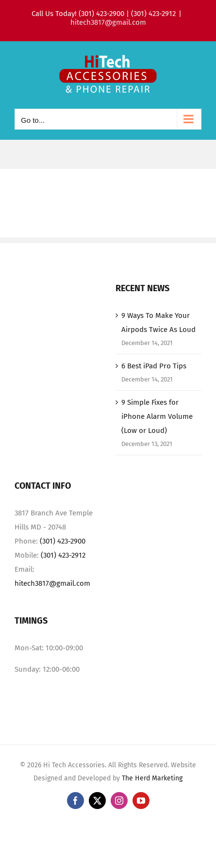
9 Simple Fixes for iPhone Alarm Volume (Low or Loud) (157, 416)
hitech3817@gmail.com (108, 22)
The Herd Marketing (152, 778)
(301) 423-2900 (62, 541)
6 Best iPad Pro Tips (153, 366)
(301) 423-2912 (63, 555)
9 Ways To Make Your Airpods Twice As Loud (158, 322)
